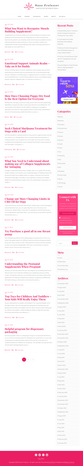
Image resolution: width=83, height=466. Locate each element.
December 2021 (63, 400)
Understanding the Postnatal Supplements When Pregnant (23, 265)
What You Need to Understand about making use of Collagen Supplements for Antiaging (27, 163)
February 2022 (63, 392)
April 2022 (62, 385)
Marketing (62, 155)
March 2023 (62, 365)
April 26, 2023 (9, 124)
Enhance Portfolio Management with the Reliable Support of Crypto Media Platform (67, 50)
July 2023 (61, 350)
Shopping (8, 149)
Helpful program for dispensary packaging (24, 330)
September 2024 (63, 303)
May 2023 (61, 357)
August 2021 (62, 416)
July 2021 (61, 420)
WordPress (52, 462)
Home (60, 148)
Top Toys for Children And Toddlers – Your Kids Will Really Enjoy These (28, 297)
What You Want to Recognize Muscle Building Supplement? (27, 30)
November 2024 (63, 299)
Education (61, 124)
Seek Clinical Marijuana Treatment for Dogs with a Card (28, 129)
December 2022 (63, 369)
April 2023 (61, 361)
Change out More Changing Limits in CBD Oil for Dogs (27, 200)
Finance (61, 132)
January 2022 (63, 396)
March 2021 (62, 435)
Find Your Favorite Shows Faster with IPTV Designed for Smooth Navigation (67, 59)
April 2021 (61, 431)
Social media (62, 175)
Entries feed (62, 261)
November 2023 (63, 338)
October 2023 (63, 342)
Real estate (62, 163)
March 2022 (62, 388)
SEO (60, 167)
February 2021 (63, 439)
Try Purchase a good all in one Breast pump (27, 232)
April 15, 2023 (9, 325)
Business (61, 120)
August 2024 (62, 307)
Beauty (61, 117)
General (8, 84)
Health (7, 52)
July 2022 (61, 377)
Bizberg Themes (69, 462)
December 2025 (63, 283)
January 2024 (63, 330)
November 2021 (63, 404)
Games (61, 136)
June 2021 (62, 423)
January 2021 (63, 443)
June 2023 (62, 353)
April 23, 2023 (9, 157)
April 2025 (62, 295)
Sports (60, 179)
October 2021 (62, 408)
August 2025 (62, 287)
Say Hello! (41, 458)
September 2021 (63, 412)
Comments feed (63, 265)
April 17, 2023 (9, 227)
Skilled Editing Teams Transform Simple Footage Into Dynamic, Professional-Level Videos (67, 33)
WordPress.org (63, 269)
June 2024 (62, 314)
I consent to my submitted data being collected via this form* (66, 220)
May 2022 (61, 381)
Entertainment (63, 128)
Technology (62, 183)
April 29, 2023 (9, 24)
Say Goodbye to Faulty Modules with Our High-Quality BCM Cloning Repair (67, 67)
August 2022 (62, 373)
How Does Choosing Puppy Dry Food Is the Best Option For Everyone (27, 97)
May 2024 (61, 318)
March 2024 (62, 326)
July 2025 (61, 291)
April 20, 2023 (9, 195)
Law (60, 152)
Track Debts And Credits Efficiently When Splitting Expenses (65, 42)
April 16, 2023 (9, 260)
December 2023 (63, 334)
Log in (60, 258)
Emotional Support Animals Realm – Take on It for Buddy (27, 64)
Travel (60, 187)
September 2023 (63, 346)
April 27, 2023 (9, 92)
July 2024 (61, 311)
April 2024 (61, 322)
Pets (7, 117)
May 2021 (61, 427)
